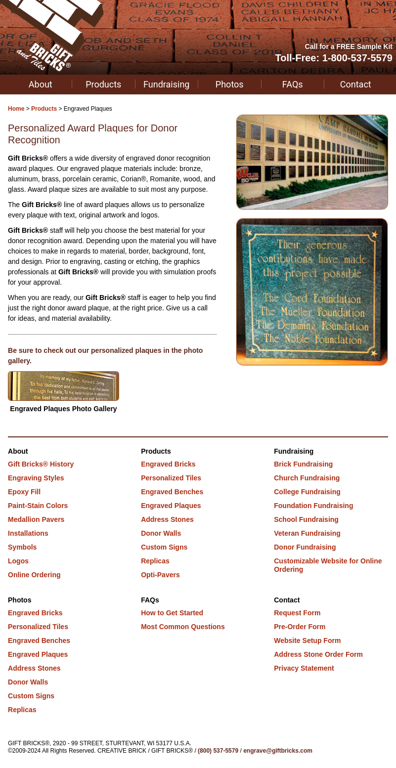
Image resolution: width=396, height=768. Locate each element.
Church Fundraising (307, 478)
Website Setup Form (307, 640)
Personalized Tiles (171, 478)
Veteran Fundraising (307, 533)
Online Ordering (34, 575)
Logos (18, 561)
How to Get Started (172, 613)
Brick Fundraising (303, 464)
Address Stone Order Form (318, 654)
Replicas (155, 561)
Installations (28, 533)
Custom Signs (164, 547)
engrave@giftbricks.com (277, 750)
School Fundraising (306, 519)
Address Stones (167, 519)
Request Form (297, 613)
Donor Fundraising (305, 547)
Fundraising (166, 84)
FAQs (292, 84)
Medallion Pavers (36, 519)
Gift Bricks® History (41, 464)
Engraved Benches (172, 492)
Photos (230, 84)
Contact (355, 84)
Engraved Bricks (168, 464)
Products (103, 84)
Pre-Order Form (299, 627)
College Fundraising (307, 492)
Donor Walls (161, 533)
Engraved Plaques (171, 506)
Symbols (22, 547)
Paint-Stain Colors (38, 506)
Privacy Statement (304, 668)
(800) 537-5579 (218, 750)
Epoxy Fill (24, 492)
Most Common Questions (183, 627)
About (40, 84)
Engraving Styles (36, 478)
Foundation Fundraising (313, 506)
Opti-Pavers (160, 575)
